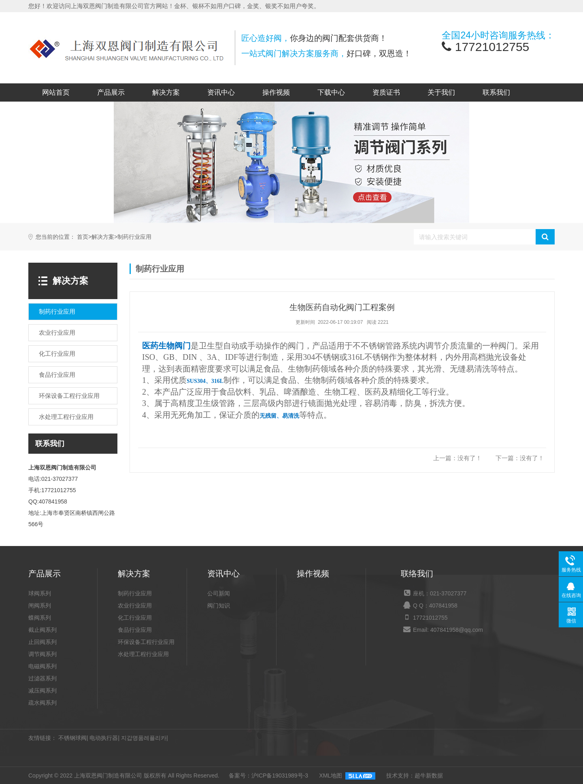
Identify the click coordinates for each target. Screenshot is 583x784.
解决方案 (166, 92)
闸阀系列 (39, 605)
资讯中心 (221, 92)
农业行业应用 (135, 605)
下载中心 (331, 92)
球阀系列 (39, 593)
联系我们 (496, 92)
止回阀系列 (42, 642)
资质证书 (386, 92)
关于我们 (441, 92)
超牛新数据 (429, 775)
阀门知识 (218, 605)
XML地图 (330, 775)
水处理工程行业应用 (143, 654)
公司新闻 (218, 593)
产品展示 (111, 92)
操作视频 (276, 92)
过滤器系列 (42, 678)
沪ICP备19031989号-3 (279, 775)
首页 (82, 237)
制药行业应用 (134, 237)
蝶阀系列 (39, 617)
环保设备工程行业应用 (146, 642)
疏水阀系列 (42, 702)
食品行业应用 (135, 630)
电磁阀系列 (42, 666)
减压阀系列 (42, 690)
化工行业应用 (135, 617)
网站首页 (56, 92)
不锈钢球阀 (72, 738)
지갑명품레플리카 (143, 738)
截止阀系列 (42, 630)
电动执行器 (103, 738)
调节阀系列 (42, 654)
